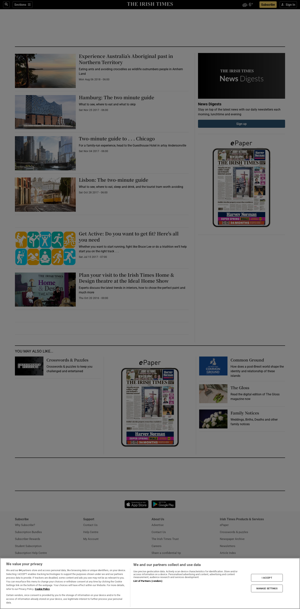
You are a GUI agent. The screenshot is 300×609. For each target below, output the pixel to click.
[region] (150, 583)
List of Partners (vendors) (147, 581)
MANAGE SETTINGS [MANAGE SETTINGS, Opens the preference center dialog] (266, 588)
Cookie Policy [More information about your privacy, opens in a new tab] (42, 589)
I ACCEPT (267, 577)
